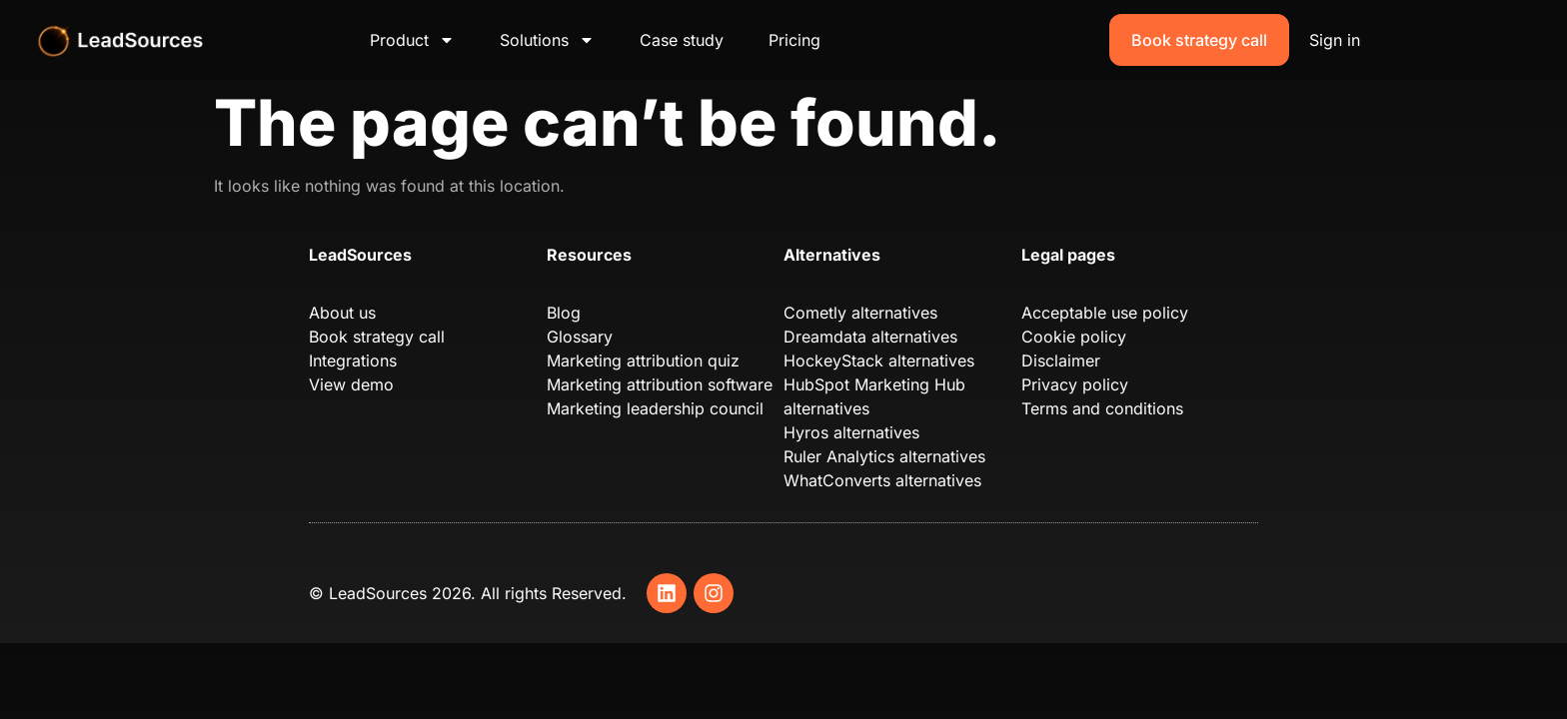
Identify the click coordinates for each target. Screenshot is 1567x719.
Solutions (547, 40)
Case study (682, 40)
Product (412, 40)
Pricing (794, 40)
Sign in (1334, 40)
